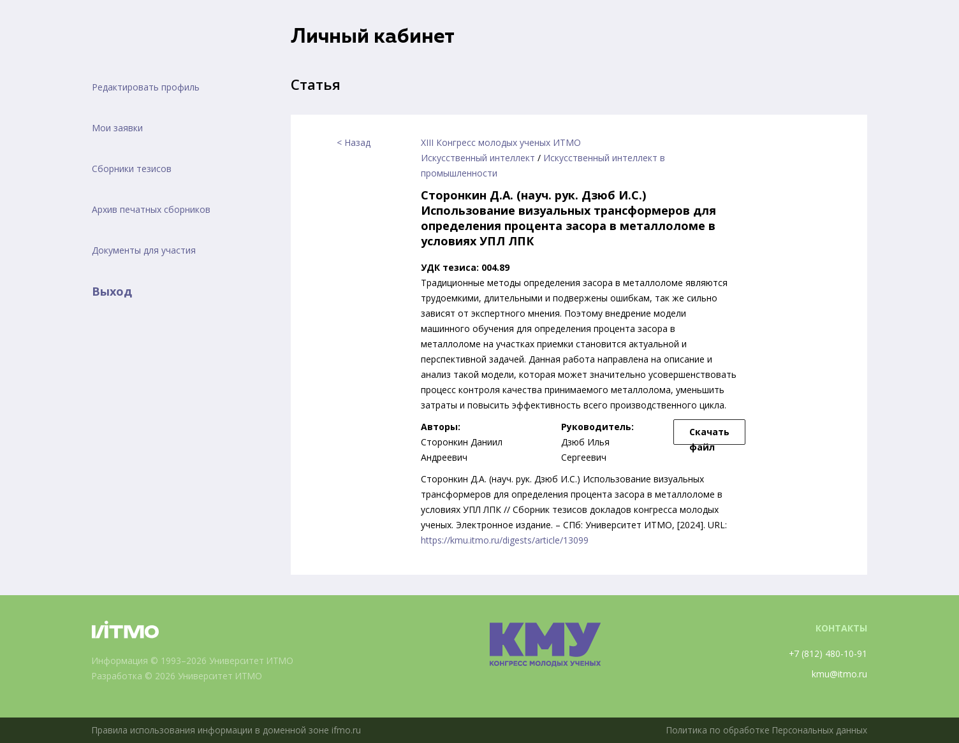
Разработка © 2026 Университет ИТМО (179, 676)
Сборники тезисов (132, 168)
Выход (112, 291)
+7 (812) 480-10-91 (827, 653)
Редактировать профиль (146, 87)
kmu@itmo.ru (839, 674)
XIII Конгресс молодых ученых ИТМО (501, 142)
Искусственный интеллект (478, 158)
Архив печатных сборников (151, 209)
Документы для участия (144, 250)
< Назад (353, 142)
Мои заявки (117, 128)
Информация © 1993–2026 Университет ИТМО (194, 660)
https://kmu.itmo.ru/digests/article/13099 (505, 540)
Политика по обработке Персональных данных (764, 730)
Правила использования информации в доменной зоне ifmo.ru (227, 730)
